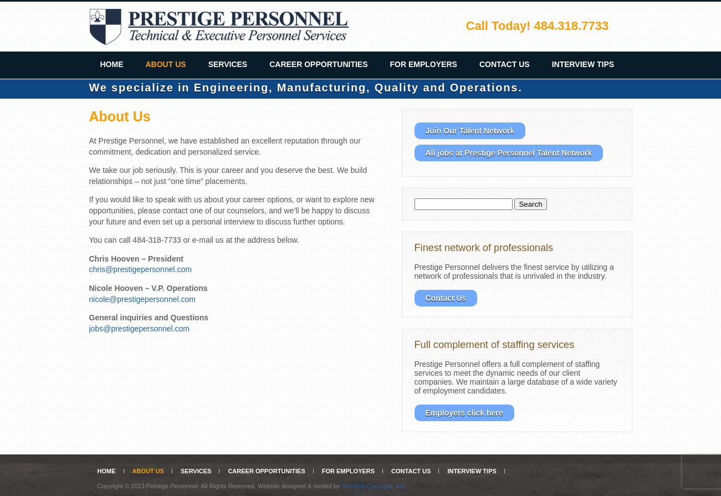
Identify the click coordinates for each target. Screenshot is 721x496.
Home (112, 64)
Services (228, 64)
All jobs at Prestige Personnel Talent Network (509, 153)
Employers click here (464, 412)
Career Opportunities (318, 64)
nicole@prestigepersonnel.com (142, 299)
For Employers (423, 64)
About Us (166, 64)
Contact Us (504, 64)
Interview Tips (583, 64)
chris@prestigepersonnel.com (140, 269)
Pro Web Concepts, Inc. (373, 486)
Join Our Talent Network (470, 130)
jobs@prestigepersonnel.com (139, 328)
